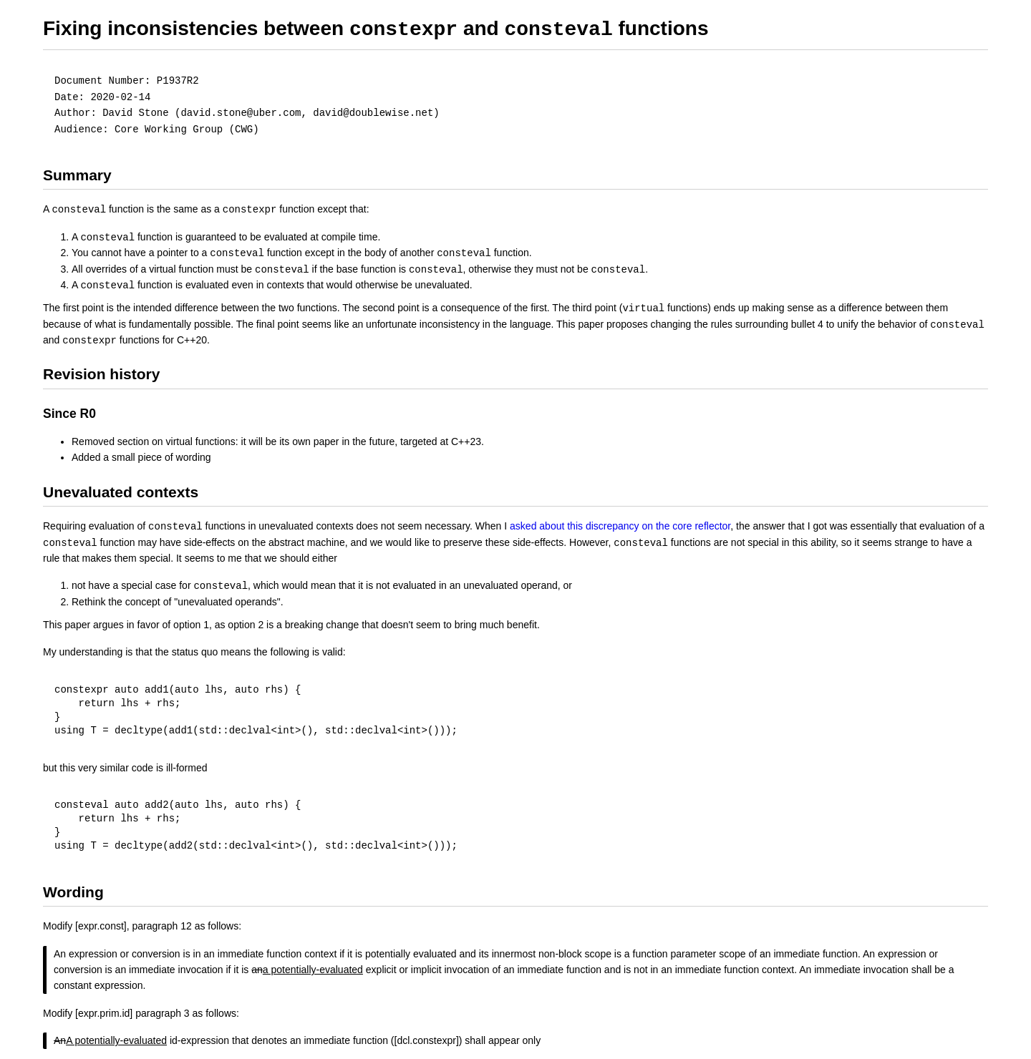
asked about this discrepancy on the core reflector (620, 526)
